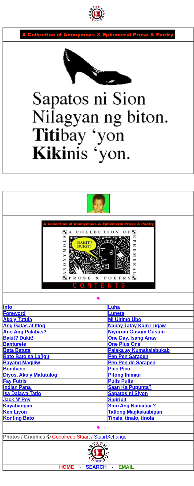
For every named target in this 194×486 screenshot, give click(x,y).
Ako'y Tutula (17, 319)
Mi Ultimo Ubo (124, 319)
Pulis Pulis (120, 381)
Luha (114, 307)
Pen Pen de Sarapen (132, 362)
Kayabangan (17, 405)
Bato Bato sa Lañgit (26, 356)
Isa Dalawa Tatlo (22, 393)
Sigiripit (117, 399)
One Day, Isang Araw (132, 338)
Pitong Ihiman (124, 375)
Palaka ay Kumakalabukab (139, 350)
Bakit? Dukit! (18, 338)
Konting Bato (18, 418)
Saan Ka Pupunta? (130, 387)
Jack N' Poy (16, 399)
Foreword (14, 313)
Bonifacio (14, 368)
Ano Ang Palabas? (25, 331)
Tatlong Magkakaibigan (135, 412)
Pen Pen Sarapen (128, 356)
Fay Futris (14, 381)
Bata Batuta (16, 350)
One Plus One (124, 344)
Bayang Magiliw (21, 362)
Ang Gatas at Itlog (24, 325)
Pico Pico (119, 368)
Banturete (14, 344)
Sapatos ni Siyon (128, 393)
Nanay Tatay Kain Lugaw (137, 325)
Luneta (116, 313)
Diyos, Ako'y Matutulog (30, 375)
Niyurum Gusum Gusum (136, 331)
